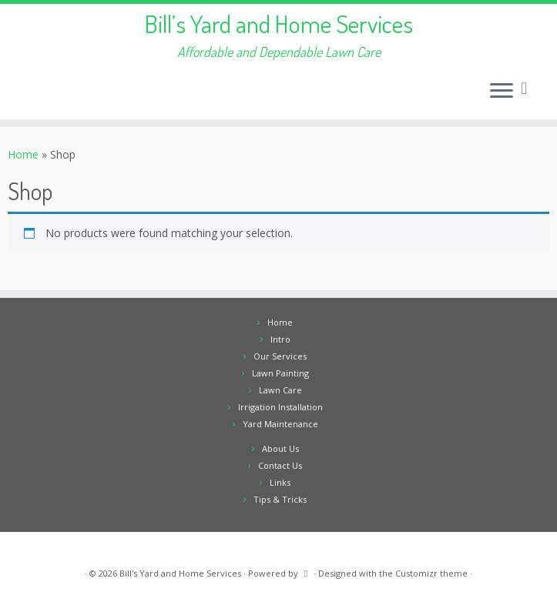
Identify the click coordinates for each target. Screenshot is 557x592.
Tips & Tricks (280, 499)
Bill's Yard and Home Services (180, 573)
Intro (280, 339)
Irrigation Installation (280, 407)
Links (280, 482)
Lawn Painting (280, 373)
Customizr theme (431, 573)
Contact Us (280, 465)
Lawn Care (280, 390)
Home (23, 154)
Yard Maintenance (280, 424)
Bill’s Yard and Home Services (279, 23)
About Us (280, 448)
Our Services (280, 356)
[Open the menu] (501, 91)
